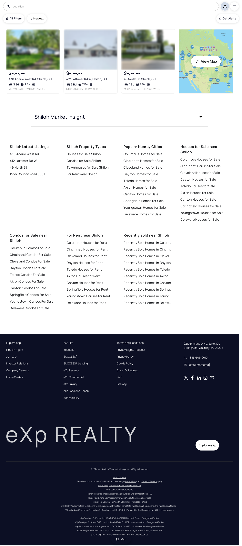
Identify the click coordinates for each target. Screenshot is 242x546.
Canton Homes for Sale (141, 194)
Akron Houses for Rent (83, 276)
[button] (119, 116)
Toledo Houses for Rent (84, 269)
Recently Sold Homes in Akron (146, 276)
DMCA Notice (119, 477)
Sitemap (122, 384)
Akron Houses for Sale (197, 193)
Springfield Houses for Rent (87, 289)
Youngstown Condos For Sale (31, 301)
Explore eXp (13, 342)
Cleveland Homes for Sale (143, 167)
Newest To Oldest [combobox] (38, 18)
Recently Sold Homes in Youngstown (148, 296)
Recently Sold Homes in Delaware (148, 303)
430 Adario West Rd (24, 154)
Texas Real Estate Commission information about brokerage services (119, 497)
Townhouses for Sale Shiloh (88, 167)
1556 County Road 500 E (28, 174)
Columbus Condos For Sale (30, 248)
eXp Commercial (74, 377)
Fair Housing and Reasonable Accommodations (119, 485)
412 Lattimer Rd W (23, 161)
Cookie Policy (125, 363)
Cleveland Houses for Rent (87, 256)
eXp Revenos (72, 370)
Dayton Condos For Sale (28, 268)
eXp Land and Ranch (76, 391)
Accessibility (71, 397)
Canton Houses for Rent (85, 283)
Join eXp (11, 356)
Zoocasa (69, 349)
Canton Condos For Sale (28, 288)
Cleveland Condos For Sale (30, 261)
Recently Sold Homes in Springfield (148, 289)
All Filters (14, 18)
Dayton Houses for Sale (198, 179)
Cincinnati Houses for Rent (87, 249)
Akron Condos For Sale (27, 281)
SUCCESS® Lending (76, 363)
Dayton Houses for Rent (85, 263)
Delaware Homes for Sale (142, 214)
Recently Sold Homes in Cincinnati (148, 249)
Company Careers (17, 370)
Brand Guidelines (127, 370)
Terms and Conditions (130, 342)
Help (119, 377)
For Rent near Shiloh (82, 174)
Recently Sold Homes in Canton (147, 283)
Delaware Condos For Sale (29, 308)
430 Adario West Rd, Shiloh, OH (30, 79)
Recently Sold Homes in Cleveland (148, 256)
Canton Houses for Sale (198, 199)
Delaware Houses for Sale (199, 219)
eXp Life (68, 342)
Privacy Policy (125, 356)
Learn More (166, 510)
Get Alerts (227, 18)
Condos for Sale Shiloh (84, 161)
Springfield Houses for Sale (200, 206)
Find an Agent (14, 349)
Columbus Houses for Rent (87, 242)
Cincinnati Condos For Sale (30, 254)
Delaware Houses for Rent (86, 303)
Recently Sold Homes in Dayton (147, 263)
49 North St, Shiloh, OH (140, 79)
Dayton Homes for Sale (141, 174)
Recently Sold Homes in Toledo (147, 269)
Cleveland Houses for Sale (200, 173)
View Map (206, 61)
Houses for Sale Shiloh (84, 154)
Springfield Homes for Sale (144, 201)
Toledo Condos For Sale (27, 275)
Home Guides (14, 377)
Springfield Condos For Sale (30, 295)
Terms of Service (149, 481)
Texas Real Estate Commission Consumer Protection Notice (119, 501)
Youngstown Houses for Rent (88, 296)
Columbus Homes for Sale (143, 154)
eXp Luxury (70, 384)
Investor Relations (17, 363)
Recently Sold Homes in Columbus (148, 242)
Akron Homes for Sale (140, 187)
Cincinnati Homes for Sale (143, 161)
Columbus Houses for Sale (200, 159)
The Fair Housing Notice (165, 506)
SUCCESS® (70, 356)
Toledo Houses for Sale (197, 186)
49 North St (18, 167)
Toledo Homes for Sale (140, 181)
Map (121, 539)
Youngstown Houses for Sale (201, 213)
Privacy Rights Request (131, 349)
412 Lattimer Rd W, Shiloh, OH (86, 79)
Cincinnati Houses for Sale (200, 166)
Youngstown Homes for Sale (145, 207)
